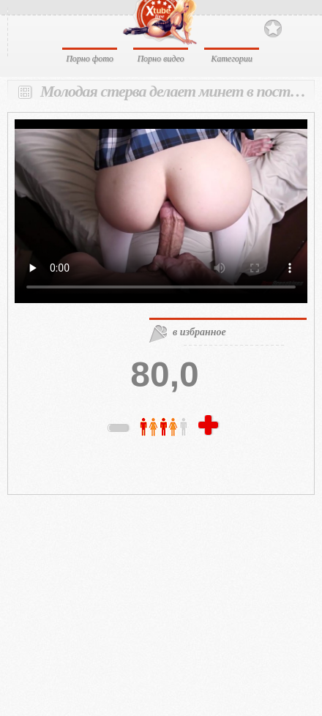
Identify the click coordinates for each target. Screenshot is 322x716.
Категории (231, 58)
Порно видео (160, 58)
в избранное (199, 332)
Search (298, 27)
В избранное (273, 29)
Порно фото (89, 58)
